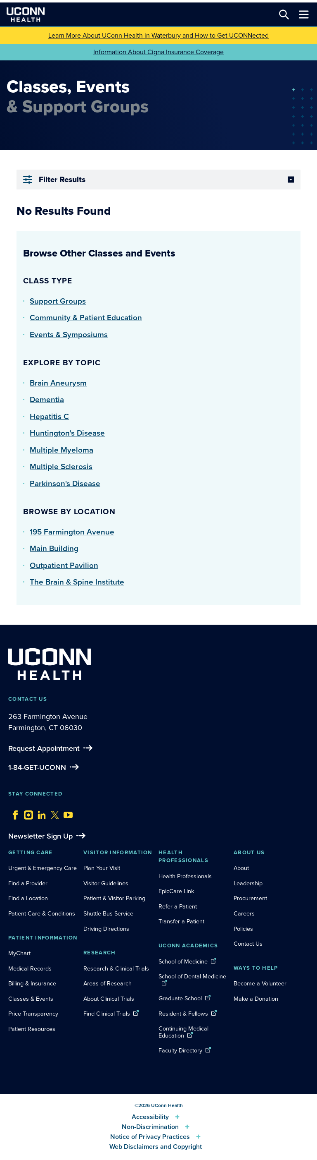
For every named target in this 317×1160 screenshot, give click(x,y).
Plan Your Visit (101, 867)
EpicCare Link (176, 891)
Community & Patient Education (86, 318)
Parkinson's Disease (65, 483)
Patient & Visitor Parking (114, 898)
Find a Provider (27, 883)
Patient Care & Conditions (41, 913)
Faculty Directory (180, 1050)
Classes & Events (30, 998)
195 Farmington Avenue (72, 532)
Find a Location (28, 898)
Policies (243, 928)
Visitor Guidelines (105, 883)
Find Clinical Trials (106, 1013)
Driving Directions (106, 928)
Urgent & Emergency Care (42, 867)
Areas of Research (108, 983)
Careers (244, 913)
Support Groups (58, 301)
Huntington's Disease (67, 433)
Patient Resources (31, 1028)
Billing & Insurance (32, 983)
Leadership (248, 883)
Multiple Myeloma (61, 450)
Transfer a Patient (181, 921)
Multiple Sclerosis (61, 466)
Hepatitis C (49, 416)
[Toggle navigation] (303, 14)
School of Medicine (183, 961)
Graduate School (180, 998)
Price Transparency (33, 1013)
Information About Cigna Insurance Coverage (158, 52)
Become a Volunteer (260, 983)
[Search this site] (284, 14)
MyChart (19, 953)
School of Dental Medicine (192, 976)
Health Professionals (185, 876)
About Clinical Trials (108, 998)
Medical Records (30, 968)
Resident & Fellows (183, 1013)
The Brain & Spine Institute (77, 582)
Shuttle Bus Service (108, 913)
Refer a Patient (177, 906)
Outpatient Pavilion (64, 565)
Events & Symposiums (69, 334)
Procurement (250, 898)
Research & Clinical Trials (116, 968)
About (241, 867)
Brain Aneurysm (58, 383)
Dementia (47, 399)
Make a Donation (256, 998)
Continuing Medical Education (183, 1032)
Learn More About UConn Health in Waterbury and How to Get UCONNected (158, 35)
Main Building (54, 548)
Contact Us (248, 943)
